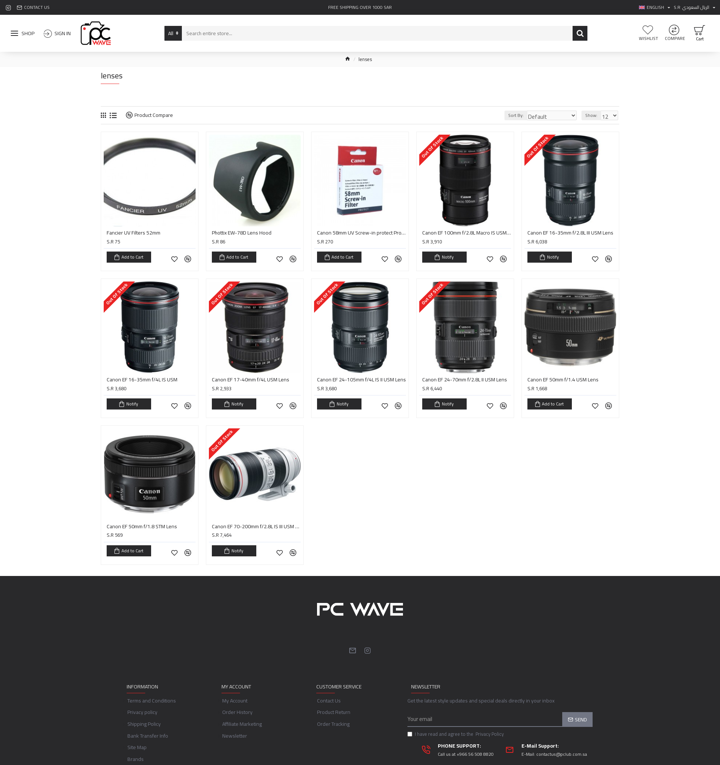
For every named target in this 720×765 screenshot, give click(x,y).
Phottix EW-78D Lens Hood (241, 232)
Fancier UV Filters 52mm (133, 232)
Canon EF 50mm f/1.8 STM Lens (142, 519)
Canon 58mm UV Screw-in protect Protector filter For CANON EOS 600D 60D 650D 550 (361, 232)
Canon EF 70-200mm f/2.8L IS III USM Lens (256, 519)
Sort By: (524, 115)
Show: (593, 115)
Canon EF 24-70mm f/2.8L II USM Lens (464, 376)
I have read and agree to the (456, 723)
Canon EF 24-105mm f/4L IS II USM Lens (361, 376)
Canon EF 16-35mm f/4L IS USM (142, 376)
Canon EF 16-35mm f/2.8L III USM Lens (570, 232)
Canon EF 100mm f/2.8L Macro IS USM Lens (466, 232)
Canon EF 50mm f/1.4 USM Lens (563, 376)
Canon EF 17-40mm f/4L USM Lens (250, 376)
